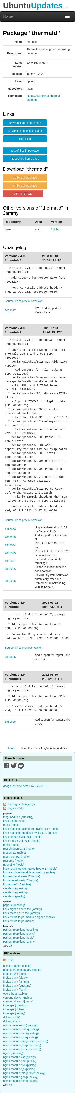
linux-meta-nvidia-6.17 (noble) (21, 840)
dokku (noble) (11, 1017)
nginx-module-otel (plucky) (19, 1065)
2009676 (10, 657)
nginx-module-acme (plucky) (20, 1080)
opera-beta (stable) (15, 993)
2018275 (10, 569)
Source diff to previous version (23, 301)
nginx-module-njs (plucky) (19, 1069)
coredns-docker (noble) (17, 997)
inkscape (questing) (15, 1005)
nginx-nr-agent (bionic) (17, 965)
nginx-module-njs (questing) (20, 1037)
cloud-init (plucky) (14, 896)
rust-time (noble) (13, 860)
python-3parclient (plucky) (19, 933)
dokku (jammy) (12, 1021)
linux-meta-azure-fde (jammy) (21, 913)
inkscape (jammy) (14, 1013)
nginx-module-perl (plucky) (19, 1061)
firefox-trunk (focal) (15, 989)
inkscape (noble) (13, 1009)
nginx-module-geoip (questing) (22, 1045)
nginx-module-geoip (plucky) (20, 1077)
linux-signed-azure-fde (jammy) (22, 909)
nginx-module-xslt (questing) (20, 1025)
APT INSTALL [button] (23, 193)
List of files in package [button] (25, 150)
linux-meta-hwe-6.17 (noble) (20, 880)
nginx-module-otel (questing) (21, 1033)
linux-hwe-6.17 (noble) (17, 884)
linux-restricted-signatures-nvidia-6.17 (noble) (31, 828)
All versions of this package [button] (25, 130)
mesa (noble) (11, 824)
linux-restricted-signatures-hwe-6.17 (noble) (30, 868)
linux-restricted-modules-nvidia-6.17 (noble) (30, 832)
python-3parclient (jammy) (19, 941)
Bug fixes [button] (25, 138)
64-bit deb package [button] (25, 185)
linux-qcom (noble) (14, 820)
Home (8, 16)
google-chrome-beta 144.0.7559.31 (25, 786)
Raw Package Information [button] (25, 122)
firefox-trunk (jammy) (16, 981)
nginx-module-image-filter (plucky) (24, 1073)
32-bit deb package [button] (25, 177)
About (11, 748)
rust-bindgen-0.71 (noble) (19, 848)
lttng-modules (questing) (18, 817)
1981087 (10, 561)
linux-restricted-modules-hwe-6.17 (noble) (29, 872)
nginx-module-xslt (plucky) (19, 1057)
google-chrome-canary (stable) (22, 969)
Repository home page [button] (25, 158)
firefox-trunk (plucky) (16, 977)
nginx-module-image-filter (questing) (25, 1041)
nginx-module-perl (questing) (21, 1029)
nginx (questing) (13, 1053)
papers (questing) (14, 905)
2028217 (10, 310)
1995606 (10, 529)
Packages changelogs (21, 804)
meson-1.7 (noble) (14, 852)
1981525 (10, 721)
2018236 (10, 581)
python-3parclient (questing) (20, 929)
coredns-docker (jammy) (18, 1001)
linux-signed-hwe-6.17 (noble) (21, 876)
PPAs (11, 959)
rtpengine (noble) (13, 864)
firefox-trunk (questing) (17, 985)
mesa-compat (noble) (16, 856)
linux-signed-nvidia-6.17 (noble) (22, 836)
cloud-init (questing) (15, 888)
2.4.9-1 (55, 229)
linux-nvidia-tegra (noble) (18, 921)
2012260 (10, 537)
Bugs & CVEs (16, 808)
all (10, 945)
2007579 (10, 553)
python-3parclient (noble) (18, 937)
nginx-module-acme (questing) (22, 1049)
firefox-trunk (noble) (15, 973)
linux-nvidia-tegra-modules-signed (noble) (29, 917)
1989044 (10, 545)
